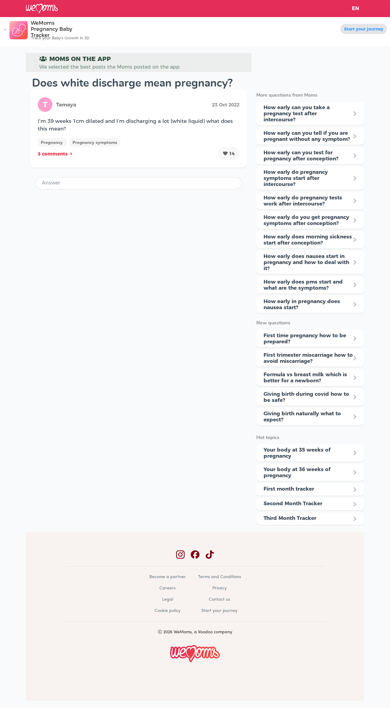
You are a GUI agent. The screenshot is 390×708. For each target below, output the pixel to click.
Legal (167, 599)
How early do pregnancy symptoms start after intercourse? (296, 178)
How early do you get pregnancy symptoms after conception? (306, 220)
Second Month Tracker (293, 503)
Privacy (219, 588)
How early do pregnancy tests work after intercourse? (303, 201)
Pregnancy (52, 142)
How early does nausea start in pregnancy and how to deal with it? (306, 262)
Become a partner (167, 577)
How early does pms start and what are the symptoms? (303, 285)
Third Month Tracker (290, 518)
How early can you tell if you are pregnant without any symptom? (307, 136)
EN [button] (355, 8)
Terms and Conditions (219, 577)
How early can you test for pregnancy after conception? (301, 155)
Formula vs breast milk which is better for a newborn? (305, 377)
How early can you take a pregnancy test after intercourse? (297, 113)
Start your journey (363, 29)
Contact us (219, 599)
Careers (167, 588)
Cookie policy (167, 611)
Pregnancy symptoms (95, 142)
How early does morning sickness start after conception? (308, 240)
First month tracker (289, 489)
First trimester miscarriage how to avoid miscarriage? (308, 358)
